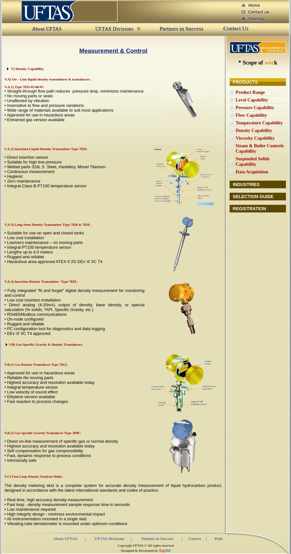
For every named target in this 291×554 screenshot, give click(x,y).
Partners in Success (157, 538)
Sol (167, 550)
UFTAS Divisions (109, 538)
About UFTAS (65, 538)
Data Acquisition (252, 171)
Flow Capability (251, 115)
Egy (162, 550)
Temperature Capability (259, 122)
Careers (195, 538)
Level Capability (252, 99)
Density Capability (254, 130)
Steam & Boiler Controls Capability (260, 148)
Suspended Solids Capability (253, 161)
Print (218, 538)
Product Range (250, 92)
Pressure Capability (255, 107)
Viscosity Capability (255, 138)
